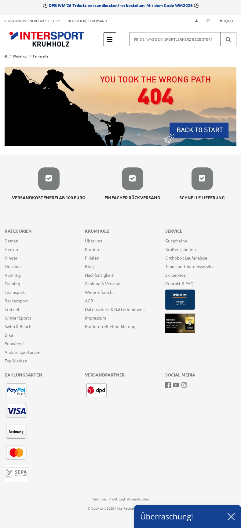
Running (13, 275)
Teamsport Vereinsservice (190, 266)
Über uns (93, 240)
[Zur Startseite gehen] (5, 56)
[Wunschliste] (208, 21)
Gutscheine (176, 240)
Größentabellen (180, 249)
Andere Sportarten (22, 352)
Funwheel (14, 343)
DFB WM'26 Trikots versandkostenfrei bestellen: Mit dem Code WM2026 (121, 5)
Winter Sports (18, 317)
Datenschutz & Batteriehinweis (115, 309)
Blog (89, 266)
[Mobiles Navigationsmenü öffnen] (110, 39)
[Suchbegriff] (175, 39)
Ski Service (175, 275)
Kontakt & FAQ (179, 283)
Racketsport (16, 300)
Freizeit (12, 309)
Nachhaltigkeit (99, 275)
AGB (89, 300)
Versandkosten (138, 498)
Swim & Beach (18, 326)
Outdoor (13, 266)
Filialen (92, 257)
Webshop (20, 56)
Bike (9, 335)
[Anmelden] (196, 21)
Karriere (92, 249)
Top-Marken (16, 360)
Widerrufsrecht (99, 292)
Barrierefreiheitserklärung (110, 326)
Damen (11, 240)
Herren (11, 249)
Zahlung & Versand (102, 283)
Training (12, 283)
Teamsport (15, 292)
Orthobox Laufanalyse (186, 257)
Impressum (95, 317)
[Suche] (228, 39)
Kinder (11, 257)
